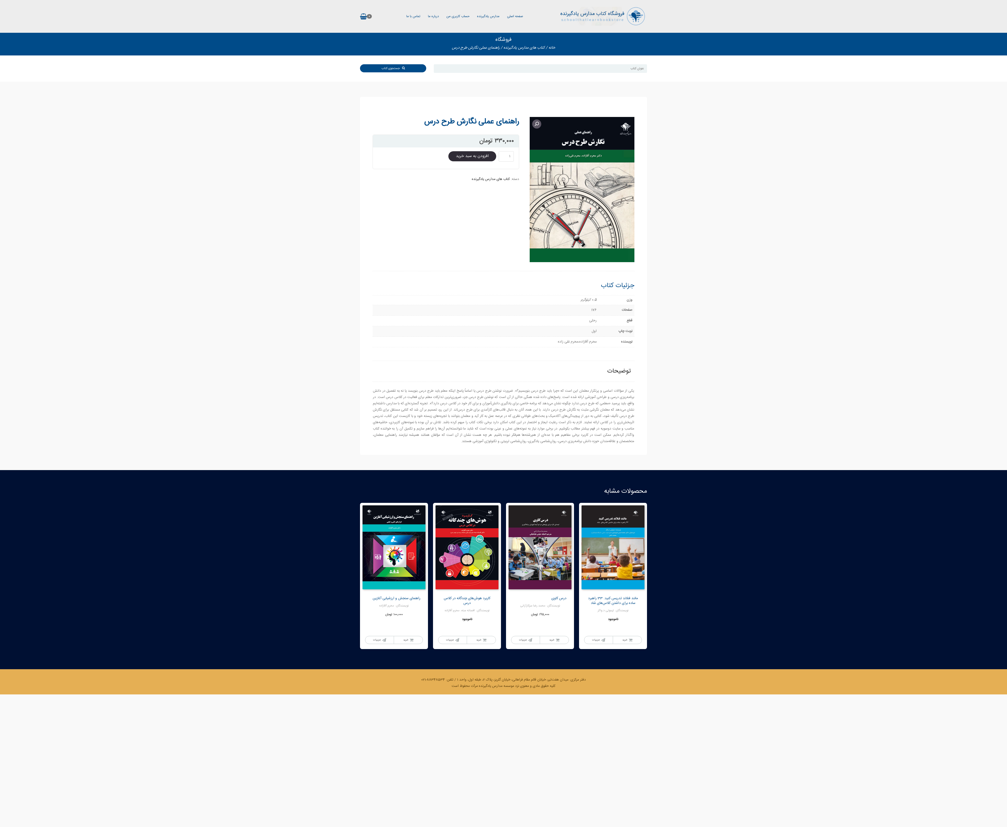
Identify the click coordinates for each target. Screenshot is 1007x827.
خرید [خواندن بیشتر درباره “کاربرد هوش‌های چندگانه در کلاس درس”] (478, 640)
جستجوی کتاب (393, 68)
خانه (552, 48)
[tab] (619, 371)
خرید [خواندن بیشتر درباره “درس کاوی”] (551, 640)
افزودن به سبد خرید (472, 156)
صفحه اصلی (515, 16)
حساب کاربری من (458, 16)
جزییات (596, 640)
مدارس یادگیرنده (488, 16)
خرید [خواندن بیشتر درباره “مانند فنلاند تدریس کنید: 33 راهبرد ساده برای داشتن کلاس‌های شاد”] (624, 640)
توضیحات (619, 371)
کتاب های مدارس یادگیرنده (524, 48)
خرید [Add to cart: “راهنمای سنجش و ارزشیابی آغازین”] (405, 640)
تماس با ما (413, 16)
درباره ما (433, 16)
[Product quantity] (506, 156)
